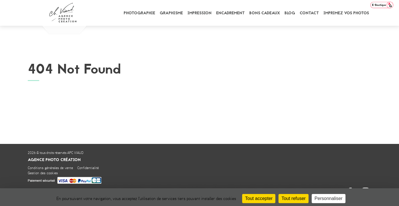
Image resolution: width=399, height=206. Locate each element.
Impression (199, 13)
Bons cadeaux (264, 13)
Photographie (139, 13)
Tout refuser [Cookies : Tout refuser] (293, 198)
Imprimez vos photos (346, 13)
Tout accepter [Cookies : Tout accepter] (258, 198)
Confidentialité (88, 168)
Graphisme (171, 13)
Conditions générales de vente (50, 168)
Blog (290, 13)
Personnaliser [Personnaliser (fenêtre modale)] (329, 198)
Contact (309, 13)
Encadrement (230, 13)
